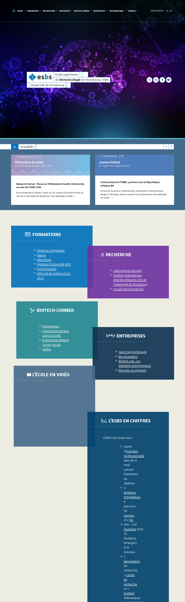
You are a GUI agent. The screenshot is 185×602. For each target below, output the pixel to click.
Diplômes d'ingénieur (51, 291)
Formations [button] (34, 11)
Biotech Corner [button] (83, 11)
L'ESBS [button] (21, 11)
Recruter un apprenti (132, 405)
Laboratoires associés (127, 305)
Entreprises (131, 370)
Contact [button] (133, 11)
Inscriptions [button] (50, 11)
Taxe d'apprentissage (133, 386)
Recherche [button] (66, 11)
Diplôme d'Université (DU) (54, 305)
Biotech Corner (55, 347)
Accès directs (157, 11)
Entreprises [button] (100, 11)
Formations (46, 275)
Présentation (50, 364)
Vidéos (46, 387)
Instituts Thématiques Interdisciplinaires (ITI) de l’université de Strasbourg (130, 314)
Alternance (44, 300)
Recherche (118, 289)
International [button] (118, 11)
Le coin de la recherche (128, 324)
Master (41, 296)
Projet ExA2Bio (47, 310)
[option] (50, 180)
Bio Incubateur (128, 391)
